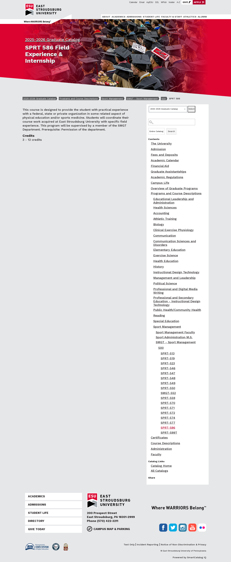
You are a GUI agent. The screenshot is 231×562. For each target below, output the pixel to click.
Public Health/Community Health (177, 310)
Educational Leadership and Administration (173, 200)
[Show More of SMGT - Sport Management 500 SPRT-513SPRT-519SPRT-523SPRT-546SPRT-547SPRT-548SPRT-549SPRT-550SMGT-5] (154, 342)
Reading (159, 315)
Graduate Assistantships (168, 171)
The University (161, 143)
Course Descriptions (165, 443)
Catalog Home (161, 465)
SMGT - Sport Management (142, 98)
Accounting (161, 213)
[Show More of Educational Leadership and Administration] (151, 199)
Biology (158, 224)
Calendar (133, 2)
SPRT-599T (169, 432)
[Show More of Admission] (149, 149)
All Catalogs (159, 470)
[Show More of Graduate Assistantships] (149, 171)
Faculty (156, 454)
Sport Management (112, 98)
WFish (164, 2)
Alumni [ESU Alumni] (202, 16)
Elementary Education (169, 249)
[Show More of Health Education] (151, 261)
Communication (164, 235)
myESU (150, 2)
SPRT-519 (168, 358)
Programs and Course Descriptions (78, 98)
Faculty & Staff (171, 16)
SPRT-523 (168, 363)
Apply (197, 2)
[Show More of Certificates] (149, 437)
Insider (172, 2)
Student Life (151, 16)
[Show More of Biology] (151, 224)
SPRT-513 (168, 353)
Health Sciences (165, 207)
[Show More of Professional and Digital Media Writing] (151, 289)
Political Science (165, 283)
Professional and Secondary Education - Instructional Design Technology (176, 301)
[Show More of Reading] (151, 315)
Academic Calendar (165, 160)
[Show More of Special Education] (151, 321)
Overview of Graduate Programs (174, 188)
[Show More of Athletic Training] (151, 218)
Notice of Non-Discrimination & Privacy (183, 544)
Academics (118, 16)
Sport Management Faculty (175, 332)
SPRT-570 (168, 403)
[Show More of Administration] (149, 449)
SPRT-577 (168, 422)
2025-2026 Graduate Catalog (52, 39)
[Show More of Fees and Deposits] (149, 154)
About (106, 16)
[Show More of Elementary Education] (151, 250)
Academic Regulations (167, 177)
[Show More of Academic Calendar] (149, 160)
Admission (158, 149)
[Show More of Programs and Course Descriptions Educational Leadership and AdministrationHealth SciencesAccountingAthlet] (149, 193)
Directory (36, 521)
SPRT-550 (168, 388)
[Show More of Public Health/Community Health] (151, 310)
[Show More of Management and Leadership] (151, 278)
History (158, 266)
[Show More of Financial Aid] (149, 166)
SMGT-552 (168, 393)
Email (141, 2)
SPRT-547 (168, 373)
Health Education (165, 261)
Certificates (159, 437)
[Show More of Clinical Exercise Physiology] (151, 230)
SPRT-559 (168, 398)
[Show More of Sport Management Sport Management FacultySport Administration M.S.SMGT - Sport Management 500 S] (151, 326)
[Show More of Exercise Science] (151, 255)
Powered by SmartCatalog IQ (189, 557)
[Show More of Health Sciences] (151, 207)
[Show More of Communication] (151, 235)
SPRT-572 (168, 412)
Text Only (129, 544)
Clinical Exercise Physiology (173, 230)
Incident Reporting (147, 544)
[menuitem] (105, 16)
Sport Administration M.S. (174, 337)
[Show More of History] (151, 266)
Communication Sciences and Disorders (174, 243)
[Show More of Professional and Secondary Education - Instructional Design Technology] (151, 297)
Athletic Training (165, 218)
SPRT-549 (168, 383)
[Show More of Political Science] (151, 283)
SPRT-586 (168, 427)
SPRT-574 (168, 417)
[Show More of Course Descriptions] (149, 443)
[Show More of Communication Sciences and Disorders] (151, 241)
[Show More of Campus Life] (149, 183)
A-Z (178, 2)
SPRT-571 (168, 408)
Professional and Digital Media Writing (175, 290)
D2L (157, 2)
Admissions (134, 16)
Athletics (189, 16)
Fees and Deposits (164, 154)
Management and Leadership (174, 278)
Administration (161, 448)
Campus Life (160, 182)
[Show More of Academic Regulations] (149, 177)
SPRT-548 (168, 378)
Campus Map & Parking (112, 529)
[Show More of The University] (149, 143)
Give (185, 2)
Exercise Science (165, 255)
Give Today (36, 529)
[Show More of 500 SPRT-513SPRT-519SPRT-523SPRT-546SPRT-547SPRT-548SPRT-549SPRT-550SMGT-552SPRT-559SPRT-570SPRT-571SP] (156, 348)
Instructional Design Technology (176, 272)
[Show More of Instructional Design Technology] (151, 272)
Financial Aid (160, 166)
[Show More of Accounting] (151, 213)
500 (164, 98)
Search (171, 131)
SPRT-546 (168, 368)
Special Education (166, 321)
